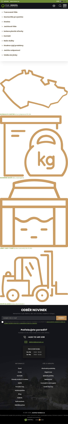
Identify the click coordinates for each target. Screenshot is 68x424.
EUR (65, 1)
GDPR (20, 383)
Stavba (7, 22)
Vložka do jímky (10, 55)
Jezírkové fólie (10, 26)
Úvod (19, 368)
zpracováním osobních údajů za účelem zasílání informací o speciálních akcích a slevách (34, 322)
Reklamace (48, 379)
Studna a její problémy (13, 45)
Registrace (48, 372)
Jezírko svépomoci (12, 50)
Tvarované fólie (10, 12)
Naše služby (9, 41)
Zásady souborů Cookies (19, 379)
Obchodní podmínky (48, 368)
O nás (20, 372)
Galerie (19, 398)
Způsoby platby (48, 376)
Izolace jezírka (20, 390)
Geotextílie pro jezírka (13, 17)
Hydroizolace (19, 401)
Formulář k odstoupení (48, 383)
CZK (57, 1)
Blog (19, 394)
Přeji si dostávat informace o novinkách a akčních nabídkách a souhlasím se (34, 322)
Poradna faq (20, 387)
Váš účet (6, 1)
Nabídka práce (20, 405)
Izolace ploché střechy (13, 31)
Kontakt (7, 36)
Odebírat (61, 318)
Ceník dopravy (48, 387)
